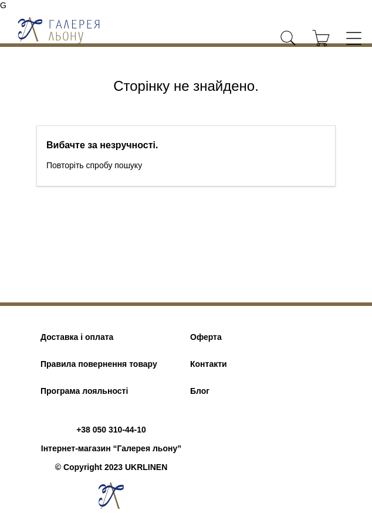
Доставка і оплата (76, 337)
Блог (199, 391)
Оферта (206, 337)
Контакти (208, 364)
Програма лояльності (84, 391)
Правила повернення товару (98, 364)
